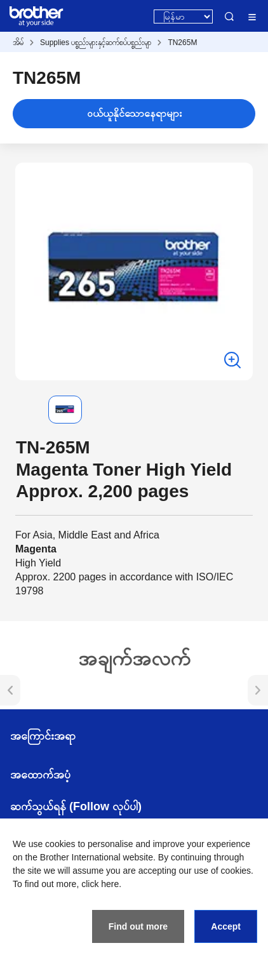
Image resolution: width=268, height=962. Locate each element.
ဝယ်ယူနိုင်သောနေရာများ (134, 113)
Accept (226, 926)
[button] (25, 409)
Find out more (138, 926)
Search (229, 16)
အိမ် (18, 42)
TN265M (182, 42)
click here (100, 884)
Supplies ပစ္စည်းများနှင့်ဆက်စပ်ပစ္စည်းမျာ (95, 42)
